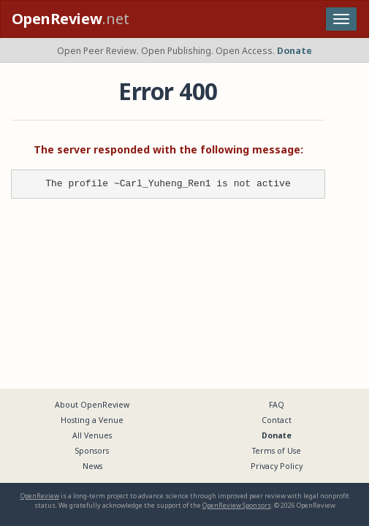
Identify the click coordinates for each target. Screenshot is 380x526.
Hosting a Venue (92, 420)
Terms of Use (276, 451)
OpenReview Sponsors (236, 505)
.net (70, 18)
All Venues (92, 435)
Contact (277, 420)
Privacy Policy (277, 466)
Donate (294, 51)
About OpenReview (92, 405)
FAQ (276, 405)
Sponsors (92, 451)
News (92, 466)
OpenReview (39, 495)
